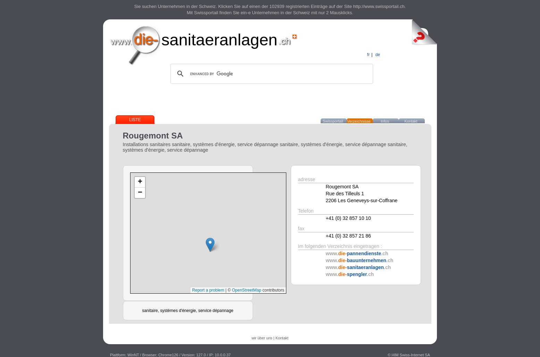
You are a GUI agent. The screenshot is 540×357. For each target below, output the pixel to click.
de (378, 54)
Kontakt (410, 121)
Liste (135, 119)
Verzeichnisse (359, 121)
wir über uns (262, 338)
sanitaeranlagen (219, 39)
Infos (385, 121)
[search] (270, 74)
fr (368, 54)
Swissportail (333, 121)
